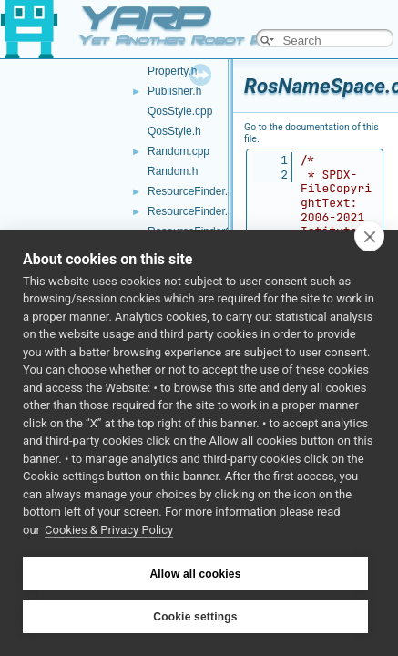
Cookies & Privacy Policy (109, 530)
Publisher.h (174, 91)
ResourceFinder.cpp (196, 191)
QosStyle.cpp (180, 111)
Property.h (172, 71)
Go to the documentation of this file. (311, 133)
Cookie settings (195, 616)
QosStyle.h (174, 131)
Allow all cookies (194, 574)
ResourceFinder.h (191, 211)
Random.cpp (178, 151)
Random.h (173, 171)
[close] (369, 235)
